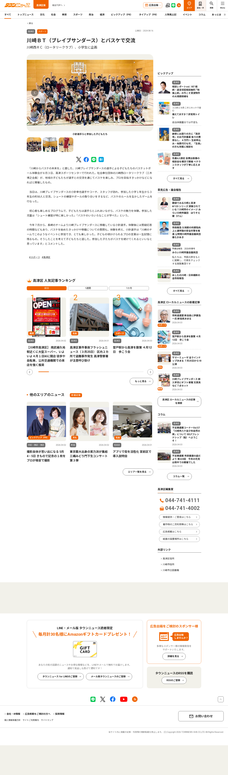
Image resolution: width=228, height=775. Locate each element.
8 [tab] (117, 371)
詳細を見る (173, 656)
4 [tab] (75, 371)
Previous (34, 92)
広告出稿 (153, 5)
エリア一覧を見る (137, 471)
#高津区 (46, 257)
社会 (53, 14)
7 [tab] (106, 371)
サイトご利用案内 (31, 720)
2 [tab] (54, 371)
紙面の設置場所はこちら (175, 539)
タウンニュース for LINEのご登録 (59, 676)
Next (145, 92)
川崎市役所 (168, 564)
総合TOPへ (57, 5)
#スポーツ (34, 257)
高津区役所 (168, 558)
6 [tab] (96, 371)
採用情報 (59, 714)
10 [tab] (138, 371)
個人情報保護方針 (12, 720)
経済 (102, 14)
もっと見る (141, 381)
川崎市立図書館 (171, 570)
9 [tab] (127, 371)
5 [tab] (85, 371)
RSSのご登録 (173, 680)
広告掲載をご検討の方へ (37, 714)
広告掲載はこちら (172, 531)
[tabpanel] (90, 95)
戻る (31, 23)
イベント (187, 14)
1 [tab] (43, 371)
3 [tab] (64, 371)
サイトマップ (47, 720)
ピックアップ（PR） (122, 14)
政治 (91, 14)
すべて (7, 14)
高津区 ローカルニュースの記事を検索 (178, 401)
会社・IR (200, 8)
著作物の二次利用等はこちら (178, 524)
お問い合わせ (204, 716)
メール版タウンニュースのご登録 (108, 676)
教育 (64, 14)
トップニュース (25, 14)
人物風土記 (170, 14)
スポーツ (77, 14)
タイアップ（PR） (148, 14)
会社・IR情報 (13, 714)
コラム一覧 (179, 476)
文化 (42, 14)
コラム (201, 14)
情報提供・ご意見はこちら (177, 517)
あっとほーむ (219, 14)
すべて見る (178, 178)
